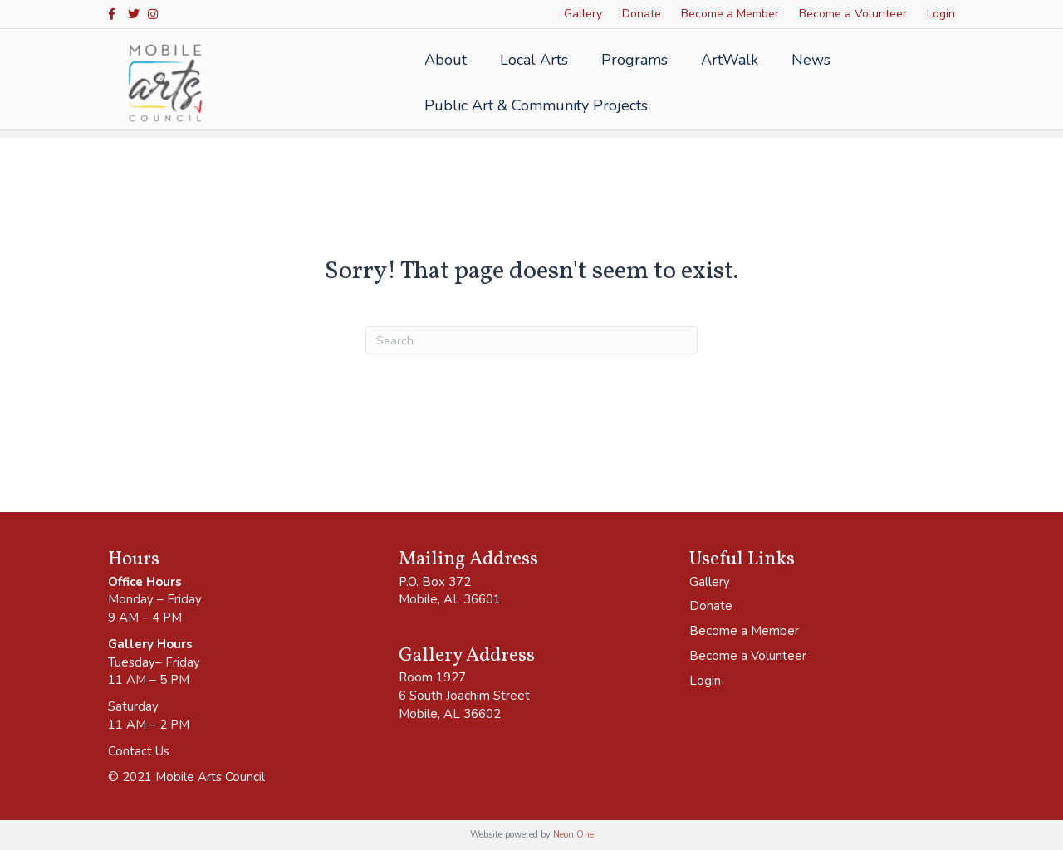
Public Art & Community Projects (531, 105)
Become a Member (730, 14)
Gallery (583, 14)
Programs (629, 60)
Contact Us (138, 751)
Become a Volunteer (853, 14)
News (805, 60)
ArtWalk (724, 60)
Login (941, 14)
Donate (641, 14)
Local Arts (529, 60)
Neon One (573, 834)
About (440, 60)
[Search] (531, 340)
